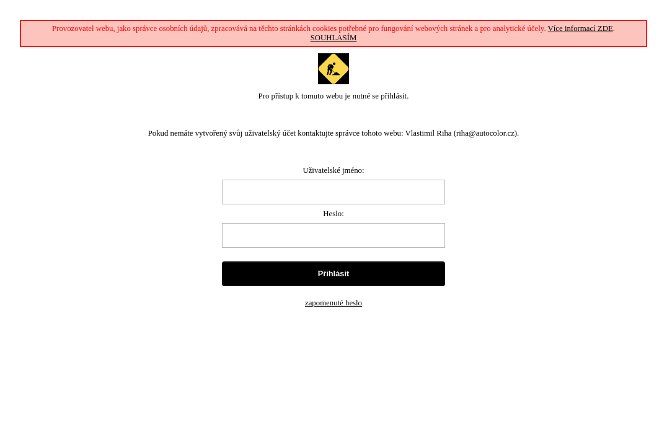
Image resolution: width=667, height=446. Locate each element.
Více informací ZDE (580, 28)
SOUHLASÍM (334, 37)
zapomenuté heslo (333, 303)
